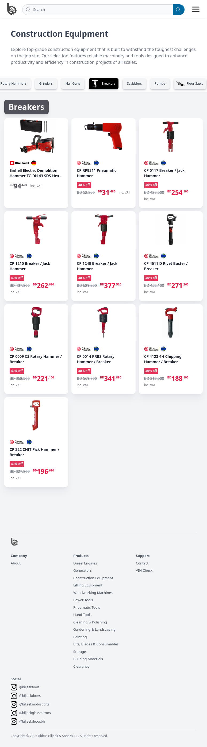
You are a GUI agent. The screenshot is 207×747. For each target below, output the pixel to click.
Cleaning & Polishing (90, 622)
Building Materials (88, 658)
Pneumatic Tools (86, 607)
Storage (79, 651)
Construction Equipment (93, 577)
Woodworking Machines (93, 592)
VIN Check (144, 570)
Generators (82, 570)
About (16, 563)
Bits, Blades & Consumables (95, 644)
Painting (80, 636)
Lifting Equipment (87, 585)
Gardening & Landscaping (94, 629)
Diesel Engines (85, 563)
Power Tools (83, 599)
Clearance (81, 666)
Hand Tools (82, 614)
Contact (142, 563)
